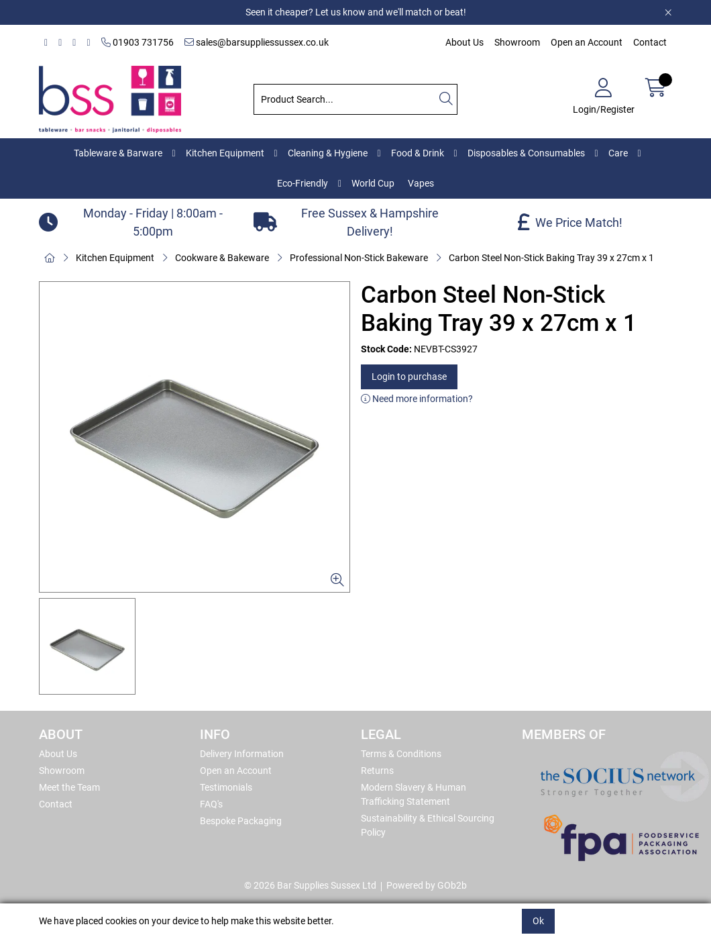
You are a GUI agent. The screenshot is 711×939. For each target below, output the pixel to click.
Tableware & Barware (118, 153)
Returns (377, 770)
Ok (538, 921)
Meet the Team (69, 787)
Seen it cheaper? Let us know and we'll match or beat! (355, 12)
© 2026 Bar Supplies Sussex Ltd (310, 885)
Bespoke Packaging (241, 821)
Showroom (517, 42)
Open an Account (586, 42)
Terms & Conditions (401, 753)
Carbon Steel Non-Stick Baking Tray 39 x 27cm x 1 (551, 257)
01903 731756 (137, 42)
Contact (650, 42)
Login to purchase (409, 376)
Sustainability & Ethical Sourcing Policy (427, 825)
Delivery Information (242, 753)
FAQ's (211, 804)
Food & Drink (417, 153)
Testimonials (226, 787)
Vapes (421, 183)
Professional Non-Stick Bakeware (359, 257)
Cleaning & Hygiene (328, 153)
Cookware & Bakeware (222, 257)
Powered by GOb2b (426, 885)
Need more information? (417, 398)
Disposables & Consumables (526, 153)
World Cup (372, 183)
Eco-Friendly (302, 183)
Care (618, 153)
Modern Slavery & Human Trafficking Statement (413, 794)
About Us (464, 42)
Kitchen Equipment (225, 153)
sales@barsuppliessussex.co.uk (256, 42)
